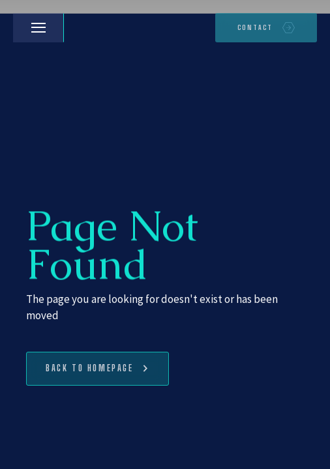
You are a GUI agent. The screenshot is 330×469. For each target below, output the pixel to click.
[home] (76, 28)
